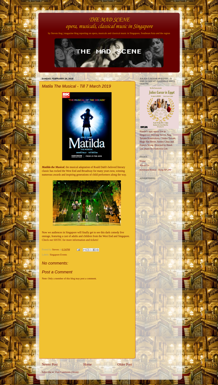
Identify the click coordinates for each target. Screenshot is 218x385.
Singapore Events (58, 254)
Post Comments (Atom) (67, 372)
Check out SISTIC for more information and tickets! (70, 239)
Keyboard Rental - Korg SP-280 (155, 169)
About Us (144, 165)
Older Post (124, 364)
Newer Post (50, 364)
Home (87, 364)
